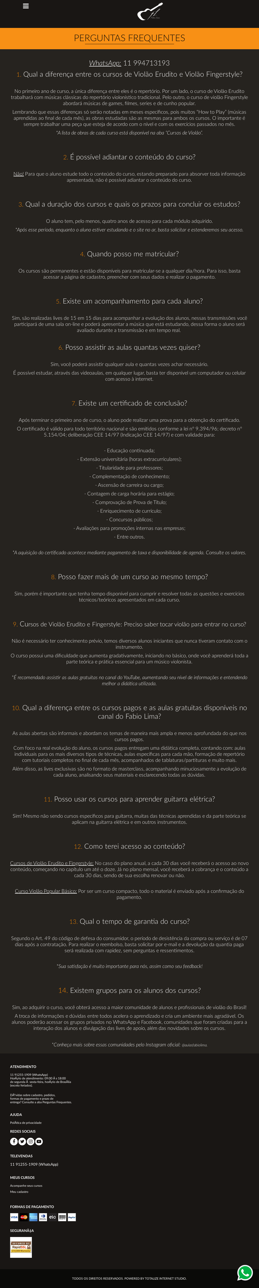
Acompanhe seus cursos (26, 1185)
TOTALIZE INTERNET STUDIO (165, 1278)
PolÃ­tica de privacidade (25, 1122)
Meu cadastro (19, 1191)
